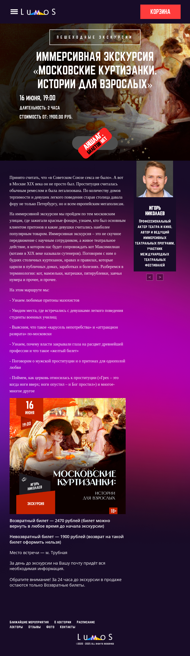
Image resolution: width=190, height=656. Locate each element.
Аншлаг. (95, 142)
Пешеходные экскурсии (95, 37)
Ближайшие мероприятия (29, 622)
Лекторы (16, 627)
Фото (50, 627)
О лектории (62, 622)
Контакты (67, 627)
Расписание (86, 622)
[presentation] (149, 277)
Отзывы (34, 627)
